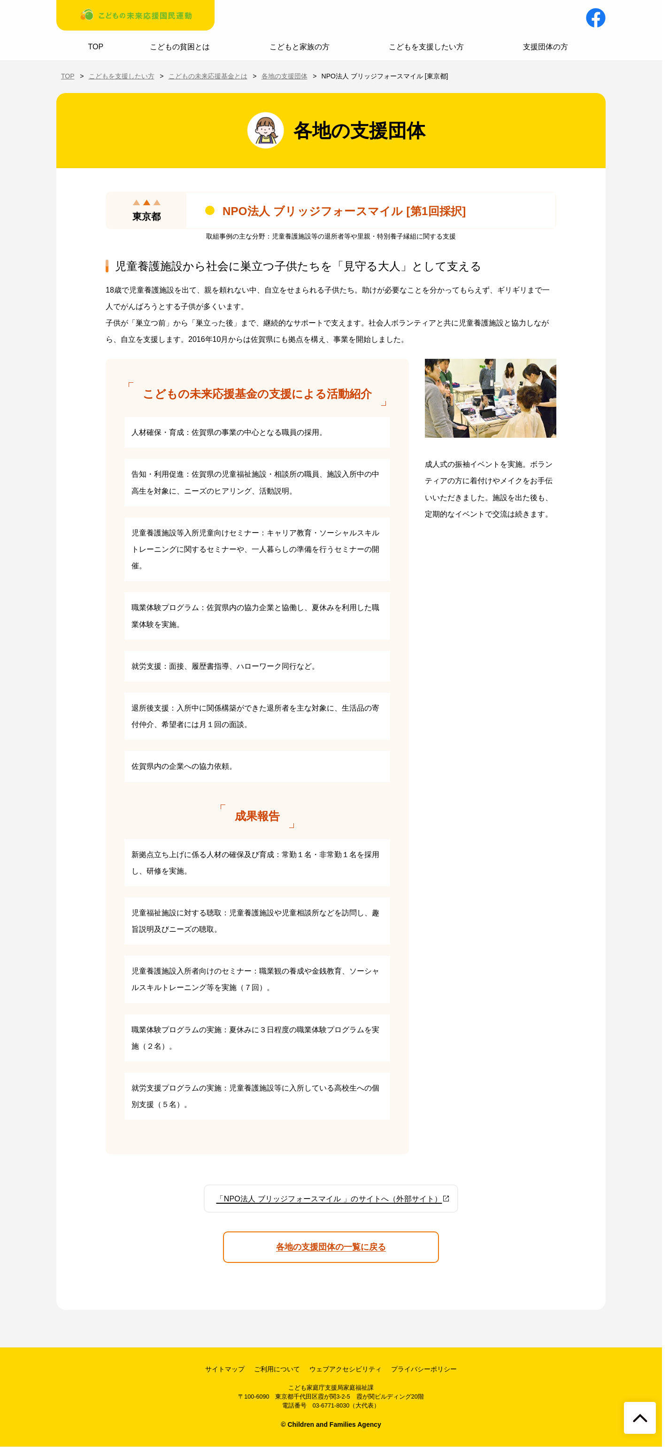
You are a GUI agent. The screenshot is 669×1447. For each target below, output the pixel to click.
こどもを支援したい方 (426, 47)
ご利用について (277, 1369)
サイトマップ (225, 1369)
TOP (96, 47)
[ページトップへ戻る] (640, 1418)
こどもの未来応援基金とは (208, 76)
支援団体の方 (545, 47)
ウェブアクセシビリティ (345, 1369)
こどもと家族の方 (299, 47)
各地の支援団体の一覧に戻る (331, 1247)
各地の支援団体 (284, 76)
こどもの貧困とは (180, 47)
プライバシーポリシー (424, 1369)
